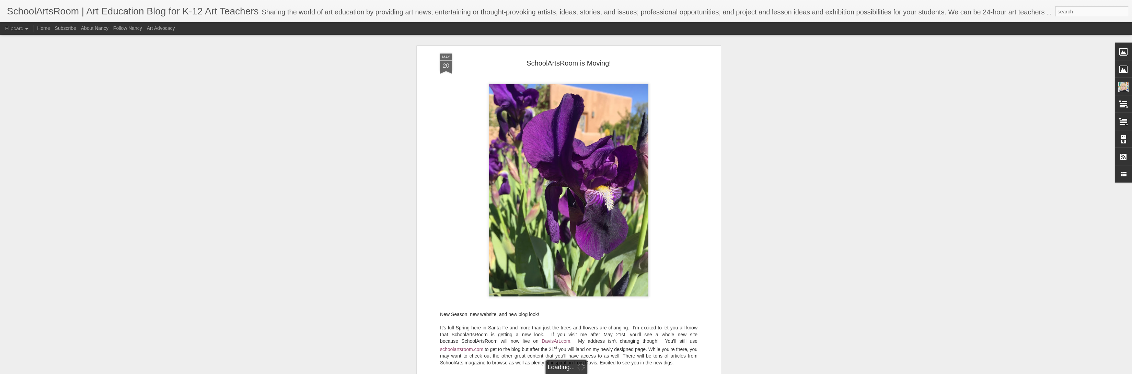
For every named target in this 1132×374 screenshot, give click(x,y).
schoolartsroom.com (461, 346)
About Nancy (94, 28)
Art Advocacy (161, 28)
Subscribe (65, 28)
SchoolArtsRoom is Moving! (569, 60)
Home (43, 28)
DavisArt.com (556, 338)
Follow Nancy (127, 28)
